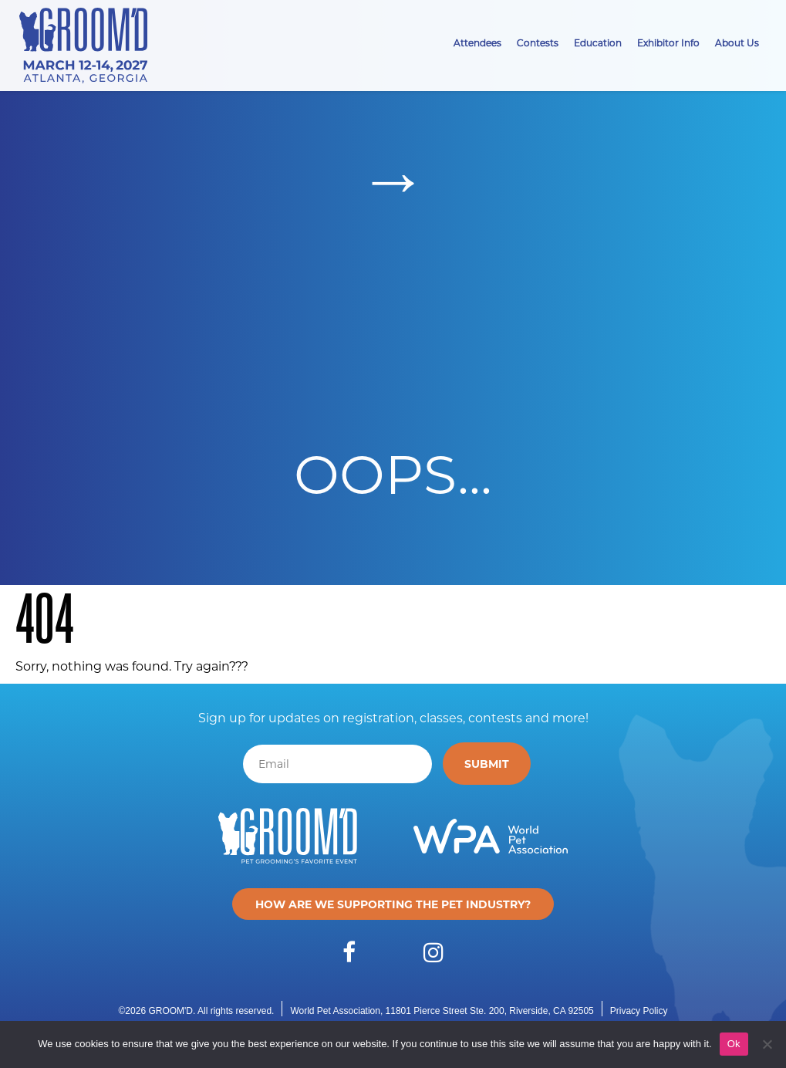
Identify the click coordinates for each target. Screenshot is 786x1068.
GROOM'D (170, 1010)
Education (598, 42)
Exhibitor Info (668, 42)
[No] (766, 1044)
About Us (737, 42)
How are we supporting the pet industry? (393, 904)
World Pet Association (335, 1010)
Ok (733, 1043)
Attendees (477, 42)
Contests (537, 42)
